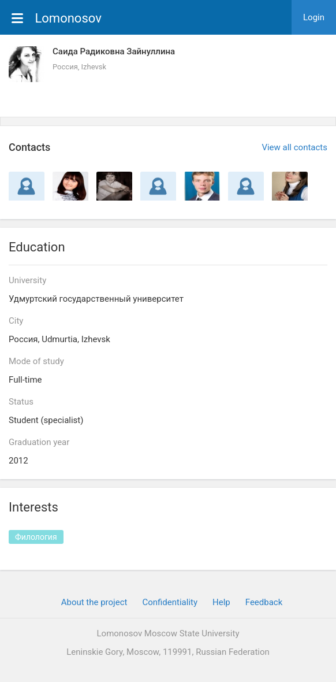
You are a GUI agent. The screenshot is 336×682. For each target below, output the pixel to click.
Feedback (264, 602)
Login (313, 17)
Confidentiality (169, 602)
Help (221, 602)
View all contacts (294, 147)
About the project (94, 602)
